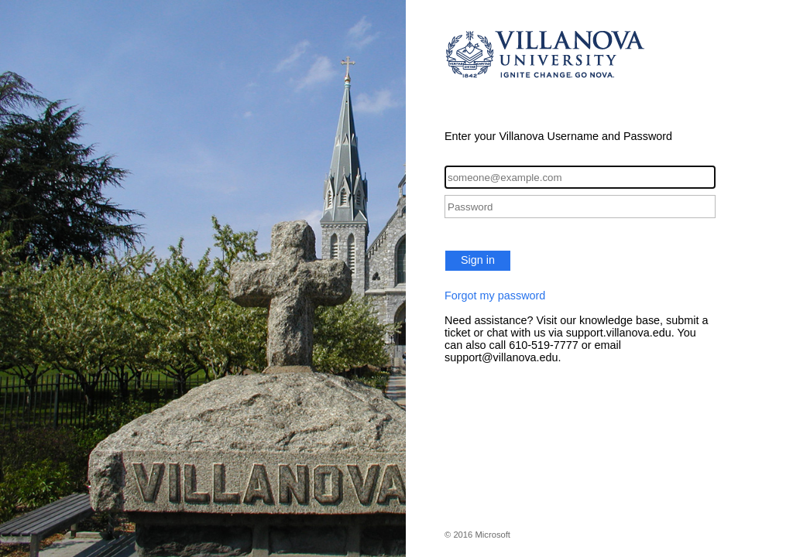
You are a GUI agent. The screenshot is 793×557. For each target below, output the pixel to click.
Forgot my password (495, 295)
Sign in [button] (478, 260)
